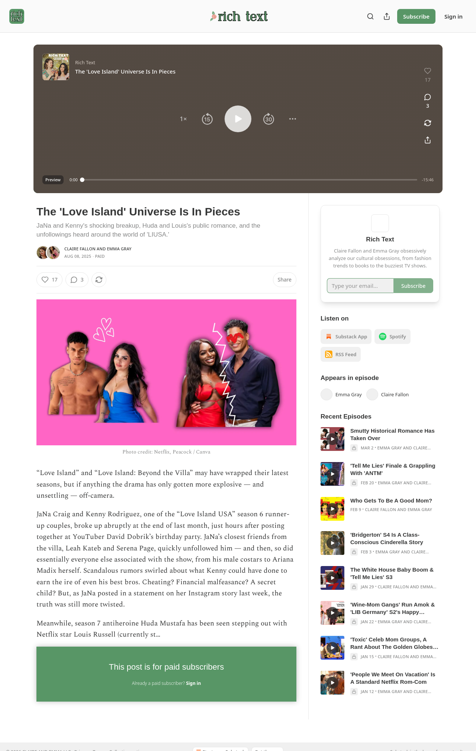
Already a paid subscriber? (166, 683)
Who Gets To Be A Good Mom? (391, 511)
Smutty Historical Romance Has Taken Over (392, 445)
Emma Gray (119, 248)
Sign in (453, 16)
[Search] (370, 16)
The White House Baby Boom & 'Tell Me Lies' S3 (392, 584)
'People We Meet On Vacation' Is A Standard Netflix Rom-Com (392, 689)
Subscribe (416, 16)
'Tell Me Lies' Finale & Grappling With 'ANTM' (392, 480)
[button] (183, 118)
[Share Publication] (386, 16)
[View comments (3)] (428, 101)
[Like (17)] (49, 279)
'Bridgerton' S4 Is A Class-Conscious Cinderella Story (386, 549)
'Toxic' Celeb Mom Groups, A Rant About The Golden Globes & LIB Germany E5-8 (394, 654)
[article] (380, 450)
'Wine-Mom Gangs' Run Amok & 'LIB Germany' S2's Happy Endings (392, 619)
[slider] (250, 179)
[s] (332, 450)
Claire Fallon (80, 248)
